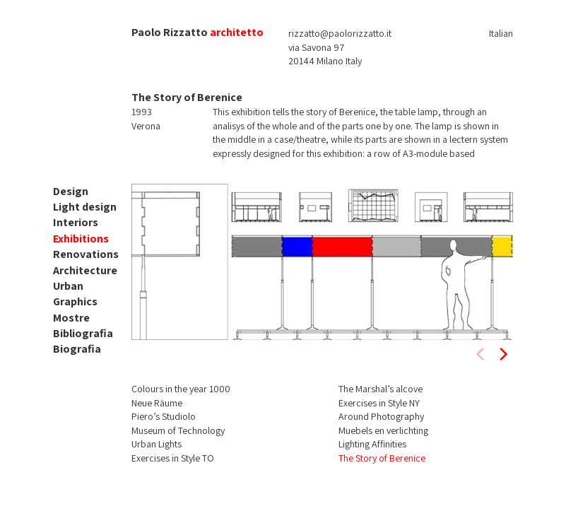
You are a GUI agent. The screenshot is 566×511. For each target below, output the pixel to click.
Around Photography (381, 416)
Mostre (71, 317)
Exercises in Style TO (172, 458)
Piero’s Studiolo (163, 416)
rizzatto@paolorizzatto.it (339, 33)
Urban (68, 285)
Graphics (75, 301)
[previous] (481, 354)
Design (70, 191)
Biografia (77, 348)
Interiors (75, 222)
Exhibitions (81, 238)
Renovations (86, 254)
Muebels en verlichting (383, 430)
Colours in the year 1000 (180, 388)
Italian (501, 33)
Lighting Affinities (372, 443)
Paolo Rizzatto (169, 32)
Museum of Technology (178, 430)
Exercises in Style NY (379, 403)
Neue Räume (156, 403)
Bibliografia (83, 333)
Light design (85, 206)
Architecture (85, 270)
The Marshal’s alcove (380, 388)
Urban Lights (156, 443)
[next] (502, 354)
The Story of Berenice (381, 458)
